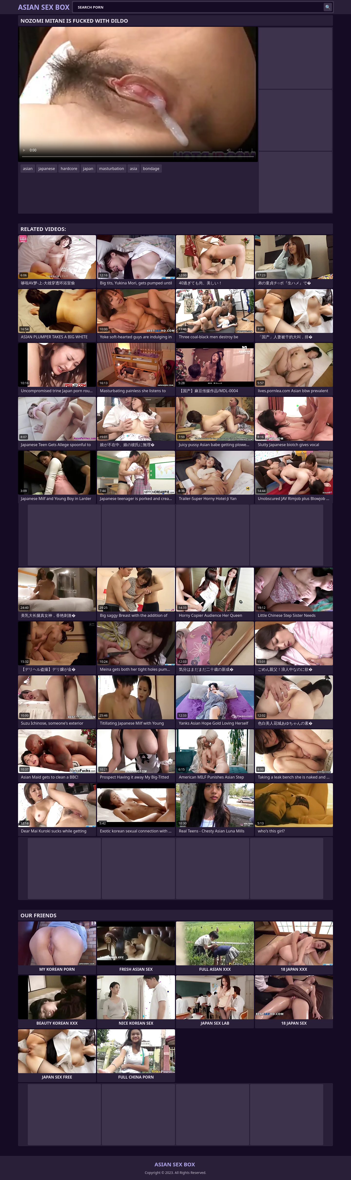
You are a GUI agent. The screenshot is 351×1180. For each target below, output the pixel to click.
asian (28, 168)
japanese (47, 168)
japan (88, 168)
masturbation (111, 168)
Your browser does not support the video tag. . (138, 94)
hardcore (69, 168)
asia (133, 168)
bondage (151, 168)
